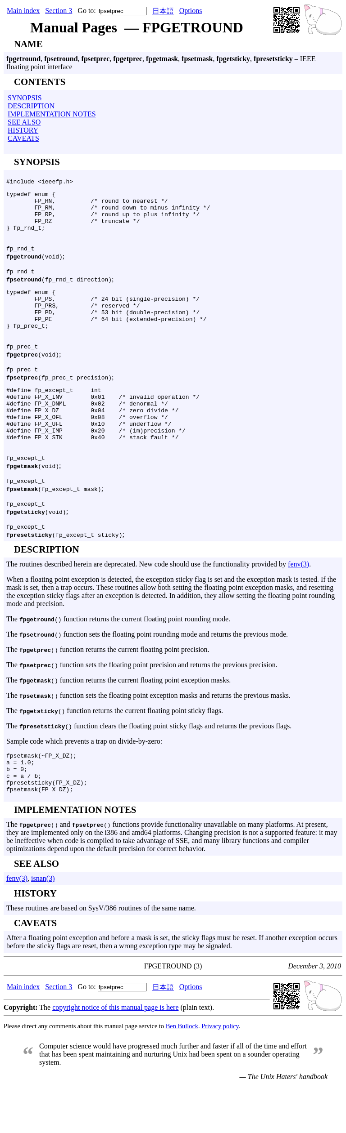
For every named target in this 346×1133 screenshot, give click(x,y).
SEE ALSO (24, 122)
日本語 (163, 11)
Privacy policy (220, 1073)
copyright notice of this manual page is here (115, 1054)
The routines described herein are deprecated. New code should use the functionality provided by (147, 603)
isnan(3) (43, 925)
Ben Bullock (182, 1073)
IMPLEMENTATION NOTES (52, 114)
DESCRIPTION (31, 106)
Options (190, 10)
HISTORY (23, 130)
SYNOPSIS (25, 98)
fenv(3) (298, 603)
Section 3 (58, 10)
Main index (23, 10)
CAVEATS (23, 138)
